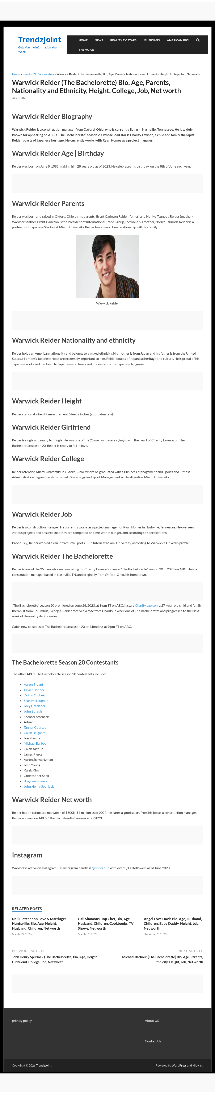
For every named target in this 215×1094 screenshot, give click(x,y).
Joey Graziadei (34, 706)
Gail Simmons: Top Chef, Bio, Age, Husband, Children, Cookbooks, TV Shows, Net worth (106, 923)
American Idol (178, 40)
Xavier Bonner (34, 690)
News (99, 40)
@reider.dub (100, 868)
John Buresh (33, 711)
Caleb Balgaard (35, 733)
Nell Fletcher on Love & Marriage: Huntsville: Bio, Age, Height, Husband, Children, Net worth (39, 923)
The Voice (86, 49)
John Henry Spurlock (39, 786)
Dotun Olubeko (35, 695)
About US (152, 1020)
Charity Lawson (146, 605)
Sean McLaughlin (36, 700)
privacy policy (22, 1020)
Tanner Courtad (35, 727)
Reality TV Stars (123, 40)
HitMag (197, 1065)
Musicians (152, 40)
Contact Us (153, 1041)
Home (83, 40)
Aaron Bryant (33, 684)
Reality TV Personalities (38, 74)
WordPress (179, 1065)
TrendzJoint (39, 39)
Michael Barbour (36, 743)
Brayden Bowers (35, 781)
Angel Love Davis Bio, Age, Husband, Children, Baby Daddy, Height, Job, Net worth (173, 923)
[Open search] (198, 40)
